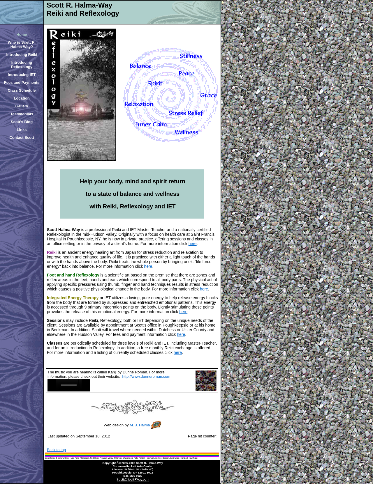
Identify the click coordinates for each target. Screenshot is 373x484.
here (193, 243)
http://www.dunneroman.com (146, 376)
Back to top (56, 450)
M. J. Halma (140, 425)
